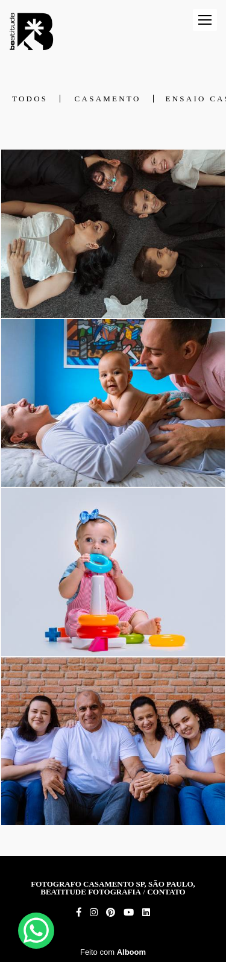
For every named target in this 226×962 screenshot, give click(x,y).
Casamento (108, 99)
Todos (30, 99)
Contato (166, 892)
